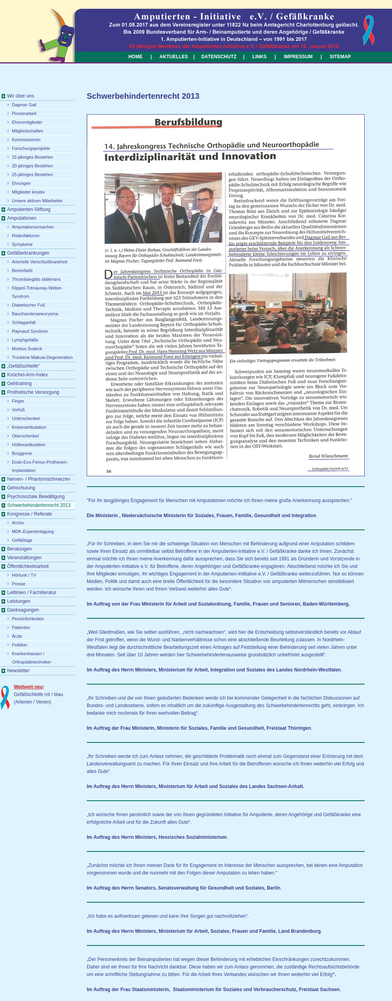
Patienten (21, 627)
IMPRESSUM (297, 56)
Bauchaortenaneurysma (35, 313)
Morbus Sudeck (27, 348)
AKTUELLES (174, 56)
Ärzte (17, 636)
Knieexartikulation (29, 427)
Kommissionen (26, 139)
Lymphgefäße (25, 340)
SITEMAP (340, 56)
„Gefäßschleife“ (23, 366)
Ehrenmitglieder (27, 122)
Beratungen (19, 549)
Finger (18, 401)
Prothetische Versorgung (33, 392)
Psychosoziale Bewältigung (36, 496)
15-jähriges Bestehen (32, 157)
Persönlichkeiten (28, 618)
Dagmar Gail (24, 104)
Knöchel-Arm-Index (27, 375)
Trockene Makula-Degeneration (42, 357)
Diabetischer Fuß (28, 305)
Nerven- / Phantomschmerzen (38, 479)
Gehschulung (21, 488)
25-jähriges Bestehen (32, 174)
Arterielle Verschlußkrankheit (39, 261)
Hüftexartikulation (29, 444)
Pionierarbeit (24, 113)
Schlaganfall (24, 322)
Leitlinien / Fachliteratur (31, 592)
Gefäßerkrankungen (28, 253)
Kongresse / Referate (29, 514)
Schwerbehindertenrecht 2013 (38, 505)
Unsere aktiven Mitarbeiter (37, 200)
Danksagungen (23, 610)
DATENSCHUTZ (218, 56)
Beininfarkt (22, 270)
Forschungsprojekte (31, 148)
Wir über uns (20, 96)
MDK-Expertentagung (33, 531)
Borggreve (22, 453)
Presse (18, 583)
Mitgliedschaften (28, 130)
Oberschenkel (25, 435)
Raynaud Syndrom (30, 331)
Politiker (19, 644)
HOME (135, 56)
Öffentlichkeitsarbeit (28, 566)
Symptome (22, 244)
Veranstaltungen (24, 557)
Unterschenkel (26, 418)
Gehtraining (19, 383)
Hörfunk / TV (24, 575)
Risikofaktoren (26, 235)
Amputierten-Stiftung (28, 209)
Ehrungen (21, 183)
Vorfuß (18, 409)
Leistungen (18, 601)
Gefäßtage (22, 540)
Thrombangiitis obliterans (36, 279)
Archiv (18, 522)
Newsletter (18, 670)
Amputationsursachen (33, 226)
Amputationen (21, 218)
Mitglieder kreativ (28, 192)
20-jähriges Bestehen (32, 165)
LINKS (259, 56)
